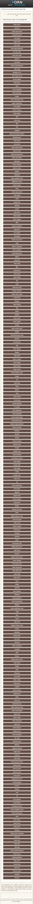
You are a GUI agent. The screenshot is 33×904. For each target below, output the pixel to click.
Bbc (17, 267)
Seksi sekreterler (17, 485)
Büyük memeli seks (17, 557)
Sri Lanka (17, 676)
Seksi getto (17, 468)
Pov (17, 127)
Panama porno (17, 871)
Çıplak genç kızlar (17, 31)
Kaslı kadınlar (17, 591)
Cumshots (17, 62)
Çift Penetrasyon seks (17, 335)
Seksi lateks (17, 461)
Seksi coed (17, 523)
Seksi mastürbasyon (17, 65)
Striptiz (17, 314)
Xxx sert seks (17, 52)
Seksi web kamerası (17, 154)
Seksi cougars (17, 359)
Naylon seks (17, 495)
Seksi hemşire (17, 690)
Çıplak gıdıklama (17, 857)
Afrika (17, 584)
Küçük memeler (17, 291)
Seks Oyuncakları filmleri (17, 134)
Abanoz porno (17, 168)
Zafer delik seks (17, 570)
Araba (17, 471)
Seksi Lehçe (17, 717)
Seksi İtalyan (17, 366)
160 (23, 14)
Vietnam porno (17, 741)
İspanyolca (17, 502)
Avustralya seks (17, 543)
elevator (17, 878)
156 (13, 14)
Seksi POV (17, 212)
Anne (17, 188)
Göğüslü (17, 130)
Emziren (17, 536)
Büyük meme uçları (17, 659)
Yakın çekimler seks (17, 178)
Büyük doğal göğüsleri (17, 424)
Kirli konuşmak (17, 519)
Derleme (17, 338)
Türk (17, 393)
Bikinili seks (17, 451)
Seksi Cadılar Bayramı (17, 850)
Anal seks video (17, 55)
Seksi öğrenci (17, 727)
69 (17, 482)
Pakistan (17, 594)
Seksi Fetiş (17, 263)
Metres (17, 390)
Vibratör (17, 434)
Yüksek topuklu (17, 441)
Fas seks (17, 738)
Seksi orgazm (17, 219)
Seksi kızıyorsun (17, 567)
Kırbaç (17, 628)
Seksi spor (17, 478)
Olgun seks (17, 41)
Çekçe (17, 311)
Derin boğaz (17, 362)
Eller (17, 222)
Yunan (17, 618)
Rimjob (17, 789)
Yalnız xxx (17, 700)
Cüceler (17, 785)
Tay (17, 280)
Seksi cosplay (17, 526)
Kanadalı (17, 649)
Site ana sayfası (16, 901)
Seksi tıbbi (17, 574)
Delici (17, 540)
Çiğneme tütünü (17, 748)
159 (20, 14)
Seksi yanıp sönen (17, 147)
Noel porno (17, 683)
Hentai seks (17, 465)
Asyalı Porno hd (17, 35)
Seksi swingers (17, 250)
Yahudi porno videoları (17, 833)
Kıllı (17, 117)
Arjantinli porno (17, 704)
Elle (17, 123)
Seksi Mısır (17, 550)
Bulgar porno (17, 731)
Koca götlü (17, 106)
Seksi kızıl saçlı (17, 287)
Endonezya (17, 529)
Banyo (17, 656)
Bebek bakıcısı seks (17, 516)
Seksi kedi (17, 69)
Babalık (17, 605)
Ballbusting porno (17, 547)
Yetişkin (17, 686)
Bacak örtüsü (17, 151)
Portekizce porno (17, 806)
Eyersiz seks (17, 444)
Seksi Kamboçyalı (17, 813)
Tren (17, 792)
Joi (17, 379)
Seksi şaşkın (17, 321)
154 (8, 14)
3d (17, 796)
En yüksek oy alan (17, 458)
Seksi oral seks (17, 427)
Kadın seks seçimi (17, 294)
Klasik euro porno (17, 239)
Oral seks (17, 45)
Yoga (17, 611)
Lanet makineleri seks (17, 608)
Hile (17, 308)
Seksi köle (17, 383)
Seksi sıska (17, 318)
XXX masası (17, 820)
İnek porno (17, 826)
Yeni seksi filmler (19, 5)
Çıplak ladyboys (17, 403)
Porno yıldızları (17, 164)
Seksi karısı (17, 82)
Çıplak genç (17, 270)
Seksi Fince (17, 823)
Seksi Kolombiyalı (17, 710)
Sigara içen (17, 751)
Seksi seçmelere (17, 646)
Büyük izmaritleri (17, 226)
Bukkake (17, 431)
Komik (17, 325)
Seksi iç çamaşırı (17, 246)
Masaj (17, 256)
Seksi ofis (17, 622)
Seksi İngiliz (17, 216)
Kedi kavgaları (17, 782)
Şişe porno (17, 861)
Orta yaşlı (17, 38)
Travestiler (17, 236)
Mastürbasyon (17, 137)
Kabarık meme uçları (17, 625)
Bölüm (10, 5)
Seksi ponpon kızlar (17, 762)
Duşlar (17, 376)
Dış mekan (17, 233)
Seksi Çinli (17, 355)
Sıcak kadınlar (17, 79)
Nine (17, 86)
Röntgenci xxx (17, 72)
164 (16, 15)
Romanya (17, 673)
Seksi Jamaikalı (17, 734)
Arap (17, 243)
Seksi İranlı (17, 663)
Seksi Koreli (17, 369)
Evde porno (17, 24)
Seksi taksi (17, 758)
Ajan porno (17, 577)
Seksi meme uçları (17, 328)
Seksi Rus (17, 260)
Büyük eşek (17, 693)
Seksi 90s (17, 843)
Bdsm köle (17, 140)
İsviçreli (17, 755)
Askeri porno (17, 854)
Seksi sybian (17, 680)
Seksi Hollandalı (17, 721)
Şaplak (17, 332)
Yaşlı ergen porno (17, 76)
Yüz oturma (17, 400)
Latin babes (17, 195)
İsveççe (17, 553)
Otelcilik (17, 588)
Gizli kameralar (17, 93)
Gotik (17, 697)
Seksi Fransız (17, 185)
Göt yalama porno (17, 420)
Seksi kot (17, 867)
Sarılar (17, 96)
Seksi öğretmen (17, 410)
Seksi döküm (17, 349)
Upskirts (17, 205)
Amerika (17, 533)
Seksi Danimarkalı (17, 601)
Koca (16, 581)
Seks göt (17, 847)
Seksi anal (17, 120)
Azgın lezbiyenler (17, 103)
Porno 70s (17, 840)
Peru (17, 816)
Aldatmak (17, 175)
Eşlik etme (17, 714)
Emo (17, 615)
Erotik (17, 209)
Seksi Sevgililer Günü (17, 809)
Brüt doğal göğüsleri (17, 48)
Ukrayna (17, 830)
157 (15, 14)
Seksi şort (17, 724)
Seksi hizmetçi (17, 454)
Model (17, 666)
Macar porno (17, 765)
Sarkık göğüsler (17, 598)
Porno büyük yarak (17, 417)
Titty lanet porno (17, 564)
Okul (17, 652)
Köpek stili (17, 297)
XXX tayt (17, 642)
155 (11, 14)
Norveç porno (17, 768)
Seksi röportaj (17, 560)
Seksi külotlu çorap (17, 373)
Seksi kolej (17, 274)
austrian (17, 874)
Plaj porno (17, 229)
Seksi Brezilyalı (17, 413)
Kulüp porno (17, 635)
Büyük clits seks (17, 509)
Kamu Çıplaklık (17, 89)
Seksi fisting (17, 304)
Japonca (17, 59)
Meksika (17, 492)
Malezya (17, 744)
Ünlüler (17, 171)
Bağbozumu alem (17, 181)
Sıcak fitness (17, 803)
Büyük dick (17, 202)
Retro (17, 512)
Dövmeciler (17, 489)
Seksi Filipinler (17, 499)
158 (18, 14)
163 (30, 14)
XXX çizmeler (17, 799)
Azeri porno (17, 775)
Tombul (17, 448)
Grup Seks (17, 144)
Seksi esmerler (17, 110)
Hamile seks (17, 475)
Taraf (17, 284)
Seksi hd (17, 28)
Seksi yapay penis (17, 192)
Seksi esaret (17, 396)
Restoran (17, 837)
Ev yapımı (17, 407)
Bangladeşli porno (17, 779)
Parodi (17, 437)
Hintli (17, 198)
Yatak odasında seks (17, 707)
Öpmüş (17, 352)
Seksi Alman (17, 113)
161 (25, 14)
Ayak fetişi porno (17, 253)
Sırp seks (17, 639)
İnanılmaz (17, 632)
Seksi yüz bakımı (17, 158)
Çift (17, 345)
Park (17, 669)
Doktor (17, 506)
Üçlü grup (17, 161)
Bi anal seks (17, 342)
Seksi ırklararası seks (17, 99)
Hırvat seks (17, 864)
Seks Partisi (17, 277)
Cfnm (17, 386)
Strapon (17, 301)
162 (27, 14)
